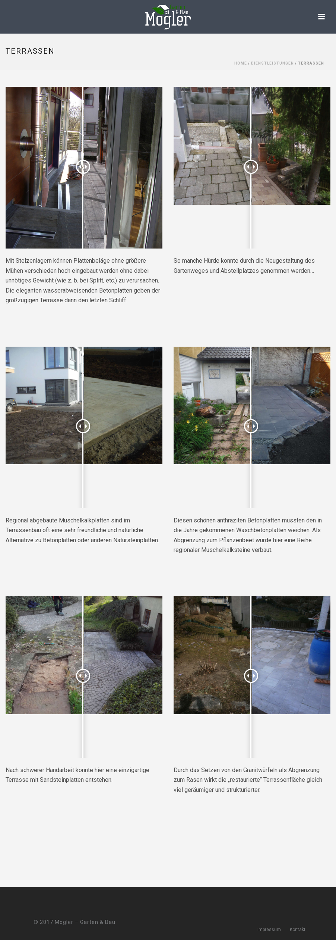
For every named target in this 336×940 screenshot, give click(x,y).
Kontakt (297, 929)
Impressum (269, 929)
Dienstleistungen (272, 63)
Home (240, 63)
